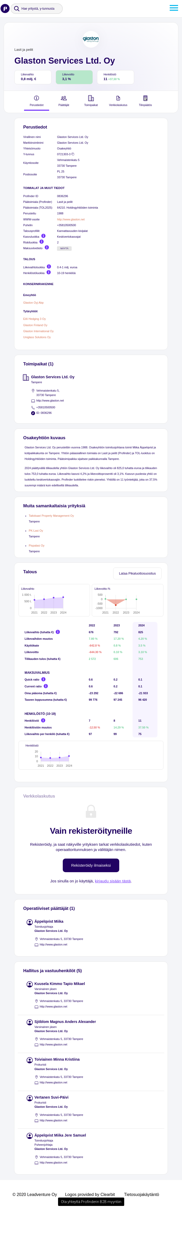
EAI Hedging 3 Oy (34, 319)
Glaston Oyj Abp (33, 302)
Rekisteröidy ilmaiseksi (91, 890)
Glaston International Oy (38, 331)
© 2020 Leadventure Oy (35, 1219)
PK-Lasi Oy (36, 530)
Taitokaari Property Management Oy (51, 515)
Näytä (64, 248)
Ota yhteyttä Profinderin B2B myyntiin (91, 1226)
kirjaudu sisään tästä (113, 905)
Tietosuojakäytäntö (141, 1219)
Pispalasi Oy (36, 545)
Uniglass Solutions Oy (37, 337)
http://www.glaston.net (70, 219)
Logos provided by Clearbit (90, 1219)
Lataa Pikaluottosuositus (137, 573)
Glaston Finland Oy (35, 325)
